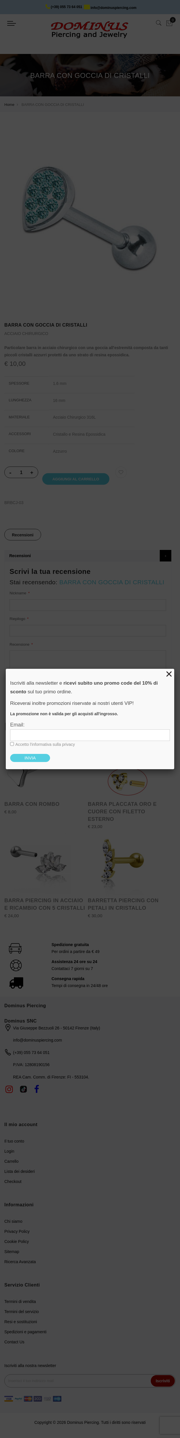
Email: (17, 725)
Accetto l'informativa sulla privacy (45, 744)
